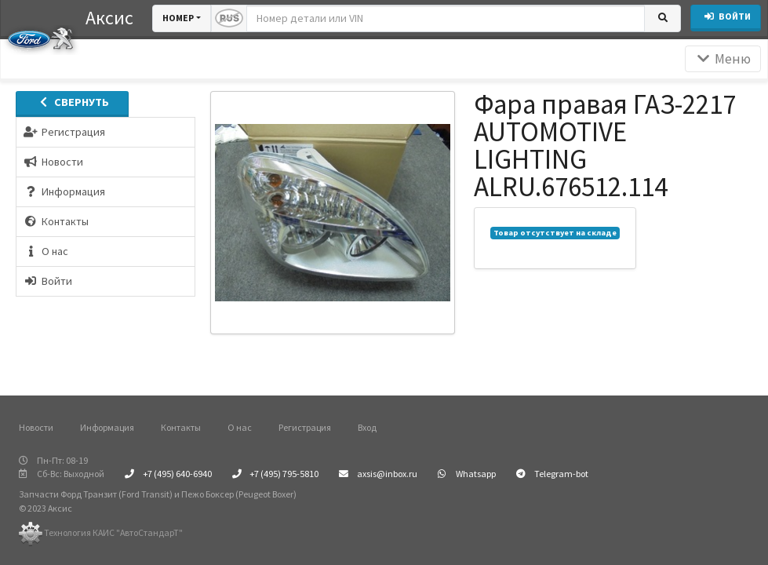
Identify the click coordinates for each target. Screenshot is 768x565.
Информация (107, 427)
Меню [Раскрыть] (723, 58)
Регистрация (304, 427)
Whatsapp (467, 473)
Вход (367, 427)
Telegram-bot (552, 473)
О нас (239, 427)
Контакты (181, 427)
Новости (36, 427)
